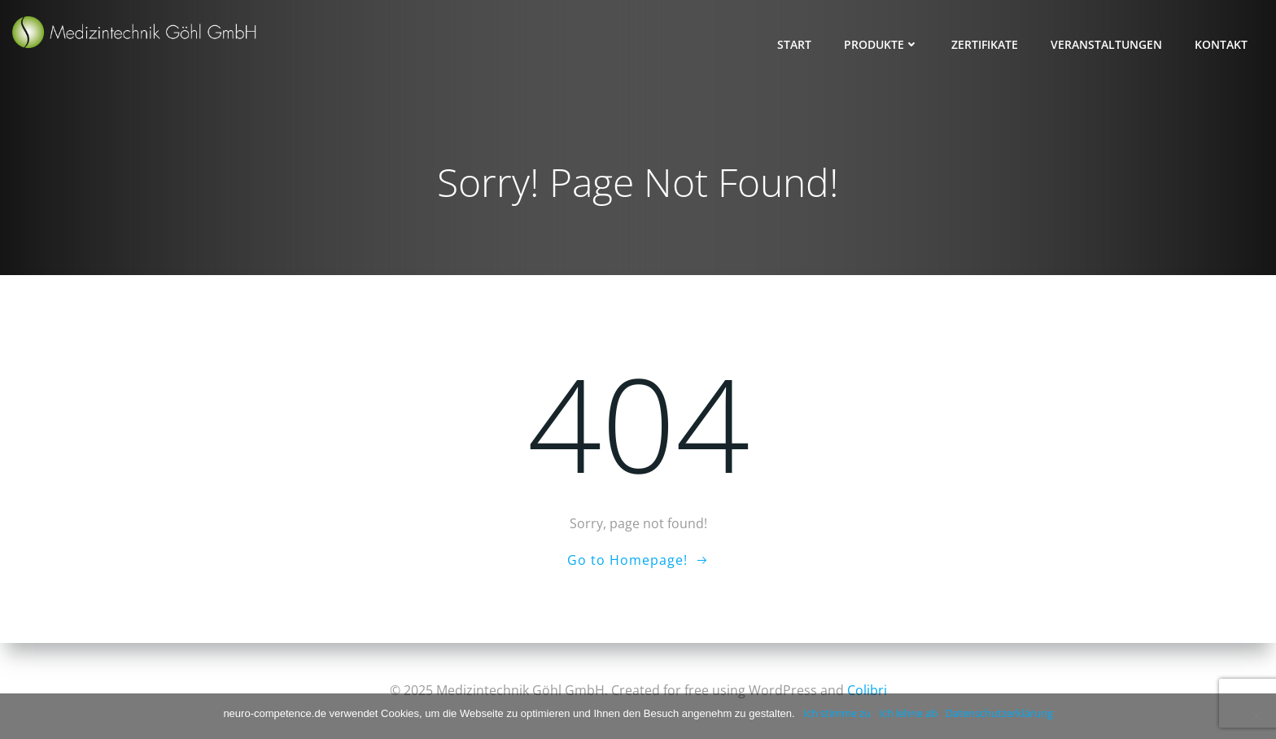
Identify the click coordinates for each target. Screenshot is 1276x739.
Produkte (881, 44)
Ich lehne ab (908, 713)
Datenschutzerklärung (999, 713)
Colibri (867, 690)
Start (794, 44)
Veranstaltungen (1106, 44)
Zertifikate (984, 44)
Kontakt (1221, 44)
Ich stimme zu (837, 713)
